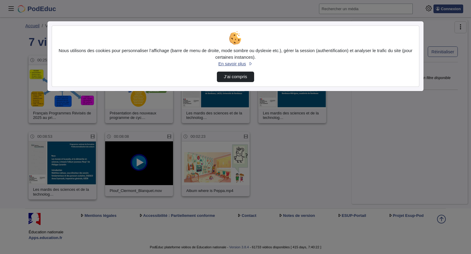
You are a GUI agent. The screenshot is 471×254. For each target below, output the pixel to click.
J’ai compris (235, 76)
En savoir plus (235, 64)
